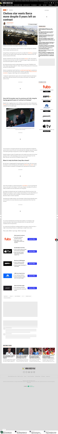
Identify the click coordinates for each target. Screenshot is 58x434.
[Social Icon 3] (31, 372)
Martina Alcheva (10, 22)
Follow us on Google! (33, 23)
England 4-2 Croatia (18, 0)
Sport (32, 165)
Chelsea (26, 58)
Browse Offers (32, 239)
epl (23, 296)
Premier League (28, 296)
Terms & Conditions (30, 376)
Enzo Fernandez (17, 296)
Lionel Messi (24, 185)
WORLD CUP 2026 (9, 5)
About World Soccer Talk (12, 376)
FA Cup (4, 104)
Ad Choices (43, 376)
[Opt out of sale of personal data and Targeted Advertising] (2, 432)
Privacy (25, 376)
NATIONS (45, 5)
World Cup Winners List (53, 0)
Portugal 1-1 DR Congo (25, 0)
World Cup (30, 53)
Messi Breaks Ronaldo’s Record (43, 0)
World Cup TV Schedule (10, 0)
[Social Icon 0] (23, 372)
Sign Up (46, 91)
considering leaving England (25, 70)
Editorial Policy (37, 376)
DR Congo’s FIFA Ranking (34, 0)
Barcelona (26, 165)
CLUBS (40, 5)
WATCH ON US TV (26, 5)
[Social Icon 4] (34, 372)
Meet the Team (20, 376)
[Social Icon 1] (26, 372)
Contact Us (48, 376)
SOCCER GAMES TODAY (18, 5)
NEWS (4, 5)
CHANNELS (50, 5)
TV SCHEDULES (34, 5)
